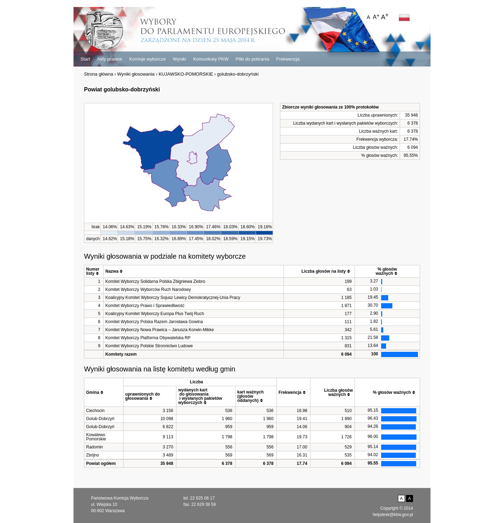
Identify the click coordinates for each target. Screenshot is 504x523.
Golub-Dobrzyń (100, 418)
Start (85, 59)
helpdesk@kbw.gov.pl (393, 514)
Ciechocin (95, 410)
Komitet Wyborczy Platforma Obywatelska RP (147, 337)
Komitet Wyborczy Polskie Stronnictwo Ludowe (149, 345)
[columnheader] (94, 271)
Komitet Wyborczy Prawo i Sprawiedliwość (144, 305)
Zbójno (92, 455)
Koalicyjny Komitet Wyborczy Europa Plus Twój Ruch (154, 313)
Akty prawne (109, 59)
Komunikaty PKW (211, 59)
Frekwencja (287, 59)
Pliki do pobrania (252, 59)
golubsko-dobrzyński (238, 74)
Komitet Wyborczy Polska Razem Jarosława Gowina (154, 321)
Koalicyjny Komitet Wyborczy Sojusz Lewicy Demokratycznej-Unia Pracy (172, 297)
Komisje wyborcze (147, 59)
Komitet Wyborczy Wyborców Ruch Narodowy (148, 289)
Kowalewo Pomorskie (96, 436)
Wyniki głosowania (136, 74)
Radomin (94, 447)
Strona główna (98, 74)
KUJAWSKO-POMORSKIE (186, 74)
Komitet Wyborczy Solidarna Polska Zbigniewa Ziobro (155, 281)
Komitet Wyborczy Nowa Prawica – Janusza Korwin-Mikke (159, 329)
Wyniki (179, 59)
